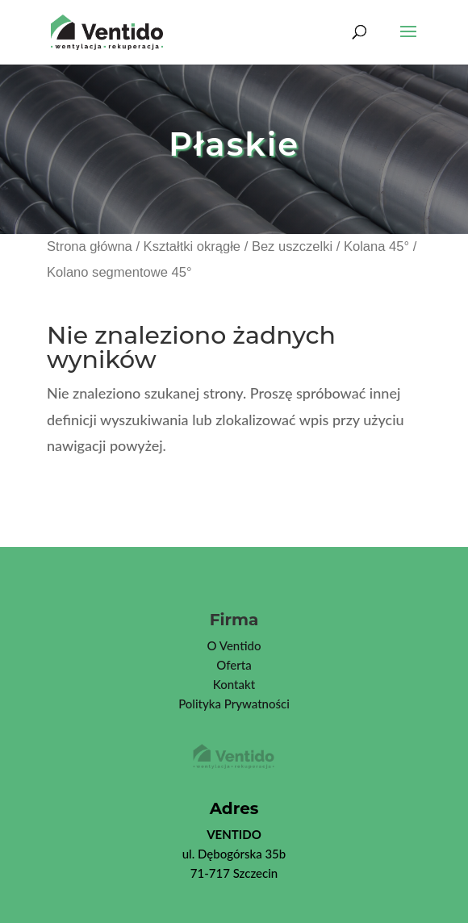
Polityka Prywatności (234, 703)
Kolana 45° (376, 246)
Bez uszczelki (292, 246)
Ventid (235, 645)
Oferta (233, 665)
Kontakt (234, 684)
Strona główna (89, 246)
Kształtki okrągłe (192, 246)
